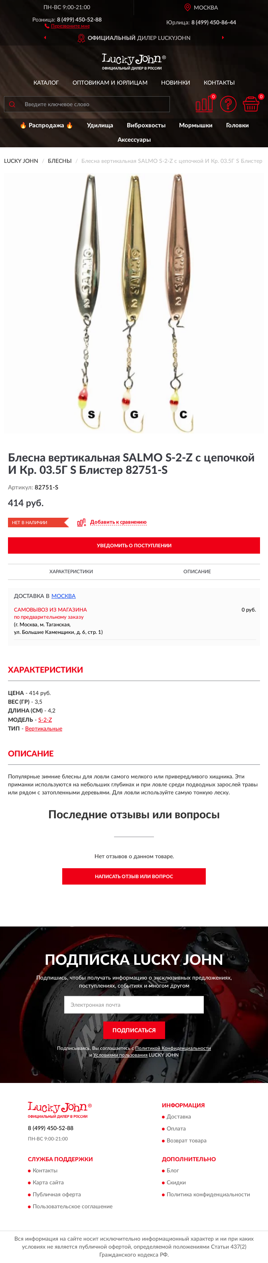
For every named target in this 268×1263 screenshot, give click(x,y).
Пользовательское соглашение (72, 1207)
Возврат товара (187, 1141)
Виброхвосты (146, 126)
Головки (237, 126)
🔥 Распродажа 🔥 (46, 126)
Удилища (100, 126)
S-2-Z (45, 720)
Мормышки (196, 126)
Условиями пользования (120, 1055)
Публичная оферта (57, 1195)
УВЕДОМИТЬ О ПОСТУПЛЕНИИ (134, 545)
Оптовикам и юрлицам (110, 83)
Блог (173, 1171)
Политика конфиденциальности (208, 1195)
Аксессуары (134, 140)
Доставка (179, 1117)
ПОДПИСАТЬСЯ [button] (134, 1030)
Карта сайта (48, 1183)
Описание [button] (197, 571)
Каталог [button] (46, 83)
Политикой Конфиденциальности (173, 1048)
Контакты (219, 83)
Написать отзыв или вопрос (134, 876)
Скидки (176, 1183)
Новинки (175, 83)
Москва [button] (63, 596)
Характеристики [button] (71, 571)
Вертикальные (43, 729)
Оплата (176, 1129)
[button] (67, 25)
